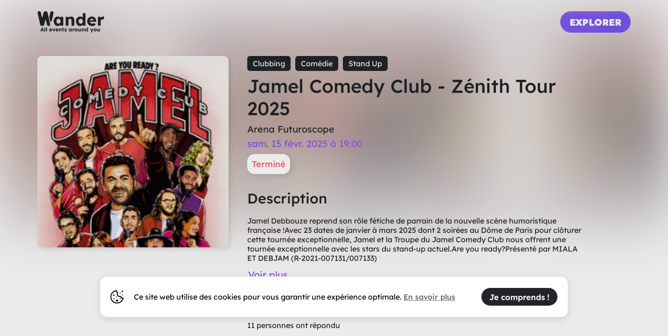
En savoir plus (429, 296)
